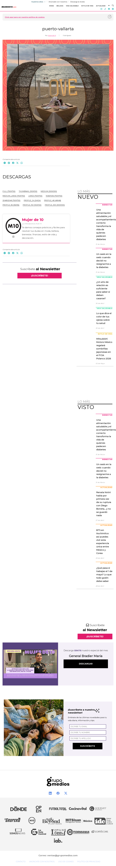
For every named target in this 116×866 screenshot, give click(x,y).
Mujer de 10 (52, 35)
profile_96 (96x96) (11, 205)
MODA (51, 6)
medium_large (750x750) (14, 196)
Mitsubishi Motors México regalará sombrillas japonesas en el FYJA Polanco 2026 (104, 349)
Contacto (21, 862)
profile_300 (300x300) (55, 205)
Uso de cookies (66, 862)
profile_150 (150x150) (32, 205)
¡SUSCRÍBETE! (39, 275)
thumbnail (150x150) (28, 191)
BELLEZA (60, 6)
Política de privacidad (88, 862)
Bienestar (107, 205)
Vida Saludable (104, 277)
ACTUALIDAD (100, 6)
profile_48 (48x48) (52, 200)
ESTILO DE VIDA (87, 6)
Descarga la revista (77, 2)
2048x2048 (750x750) (11, 200)
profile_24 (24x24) (32, 200)
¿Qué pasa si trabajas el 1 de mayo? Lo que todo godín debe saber (104, 574)
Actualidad (106, 487)
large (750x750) (35, 196)
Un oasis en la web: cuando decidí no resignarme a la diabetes (103, 261)
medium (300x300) (49, 191)
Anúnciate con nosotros (58, 2)
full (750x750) (9, 191)
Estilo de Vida (105, 334)
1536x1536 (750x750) (54, 196)
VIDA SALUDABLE (72, 6)
